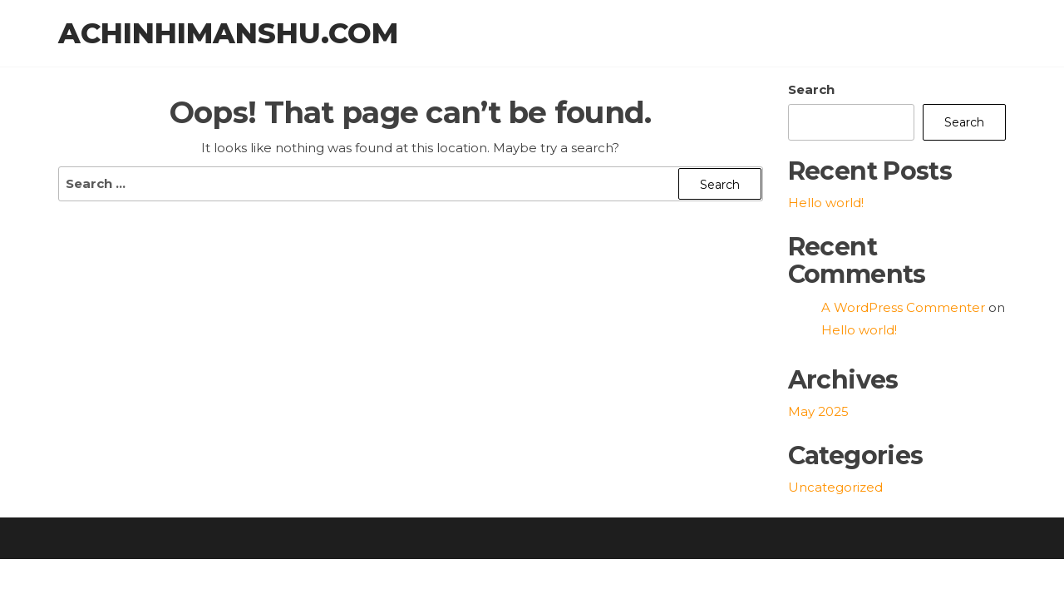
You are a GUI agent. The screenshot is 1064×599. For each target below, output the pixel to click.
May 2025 (818, 411)
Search (811, 89)
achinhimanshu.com (228, 33)
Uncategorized (835, 487)
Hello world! (826, 202)
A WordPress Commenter (903, 307)
